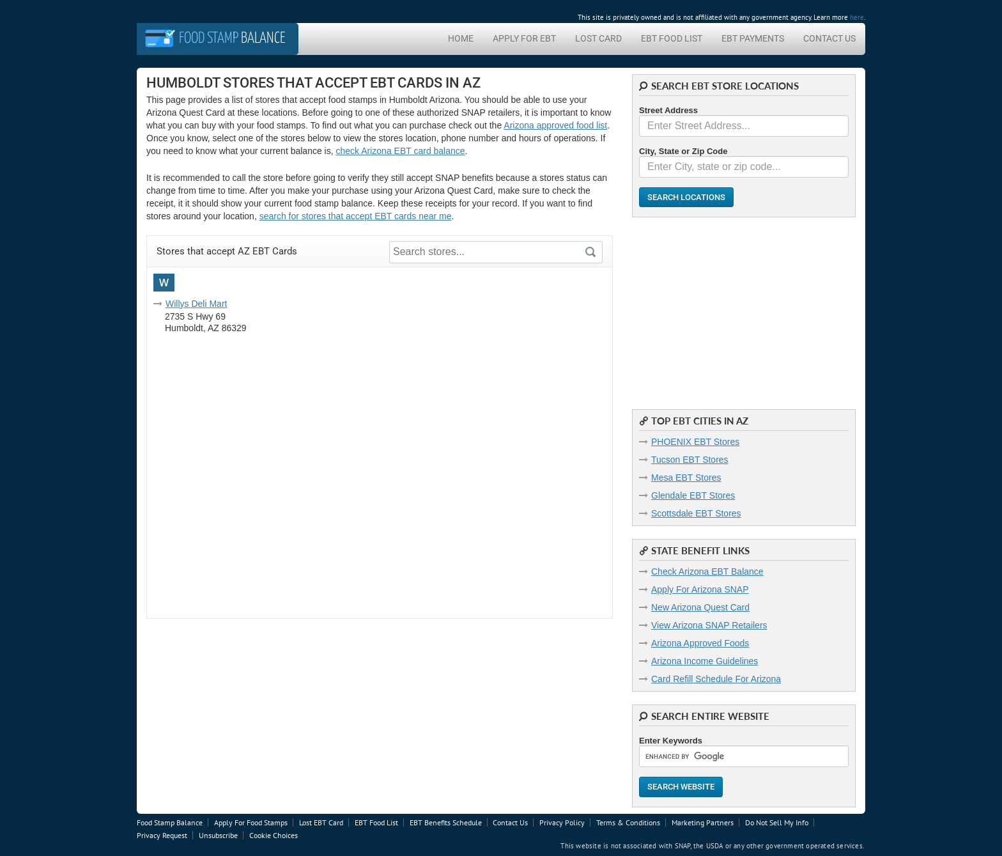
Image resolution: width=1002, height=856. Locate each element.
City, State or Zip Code (683, 151)
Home (461, 38)
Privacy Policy (562, 822)
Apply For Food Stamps (251, 822)
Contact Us (829, 38)
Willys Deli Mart (196, 304)
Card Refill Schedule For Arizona (716, 679)
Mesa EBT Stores (686, 477)
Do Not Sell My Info (776, 822)
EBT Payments (752, 38)
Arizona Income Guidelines (704, 661)
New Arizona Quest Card (700, 607)
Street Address (668, 110)
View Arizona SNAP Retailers (709, 625)
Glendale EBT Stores (693, 495)
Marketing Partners (703, 822)
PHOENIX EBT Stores (695, 442)
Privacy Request (162, 835)
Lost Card (598, 38)
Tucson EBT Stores (689, 460)
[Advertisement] (744, 306)
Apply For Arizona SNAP (700, 589)
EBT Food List (671, 38)
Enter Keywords (670, 740)
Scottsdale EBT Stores (696, 513)
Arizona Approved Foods (700, 643)
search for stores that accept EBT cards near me (355, 216)
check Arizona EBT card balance (400, 151)
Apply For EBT (524, 38)
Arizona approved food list (555, 125)
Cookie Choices (273, 835)
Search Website (680, 786)
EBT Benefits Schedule (446, 822)
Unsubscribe (218, 835)
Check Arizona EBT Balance (707, 571)
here (857, 17)
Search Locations (686, 197)
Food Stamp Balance (170, 822)
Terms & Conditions (628, 822)
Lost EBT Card (321, 822)
